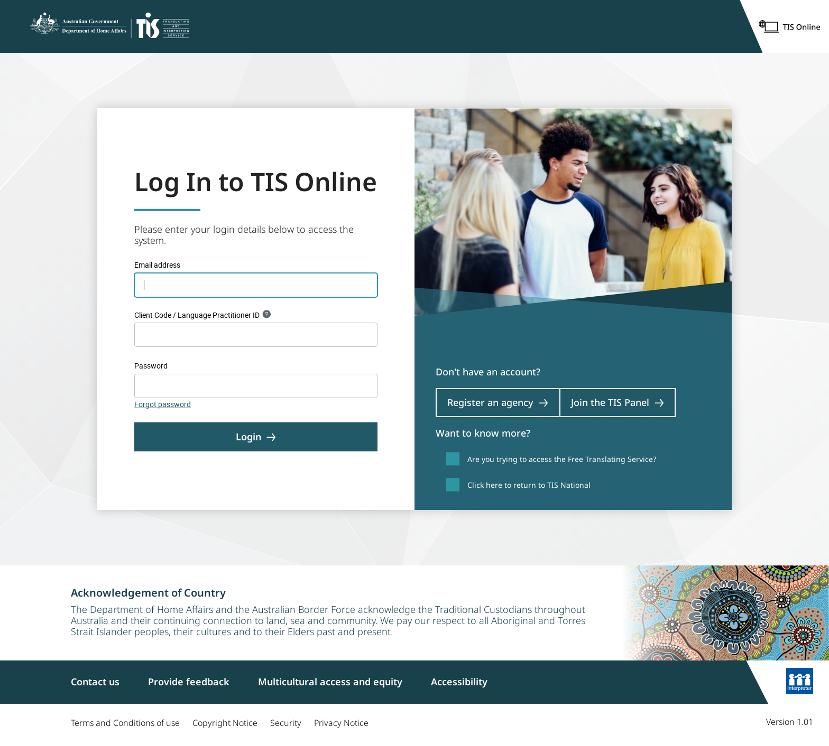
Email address (157, 265)
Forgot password (162, 404)
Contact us (95, 681)
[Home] (109, 26)
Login (256, 436)
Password (151, 366)
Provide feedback (188, 681)
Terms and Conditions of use (125, 723)
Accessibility (459, 681)
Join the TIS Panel (617, 402)
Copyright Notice (224, 723)
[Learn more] (799, 682)
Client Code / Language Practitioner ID (197, 315)
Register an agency (497, 402)
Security (285, 723)
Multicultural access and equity (330, 681)
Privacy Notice (341, 723)
